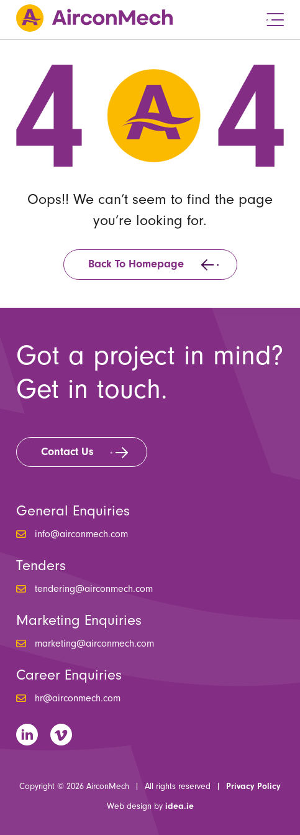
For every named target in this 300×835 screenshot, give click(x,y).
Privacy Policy (253, 786)
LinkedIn (27, 734)
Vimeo (61, 734)
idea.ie (179, 806)
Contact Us (67, 451)
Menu (275, 19)
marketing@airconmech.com (94, 643)
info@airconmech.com (81, 534)
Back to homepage (136, 263)
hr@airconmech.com (77, 698)
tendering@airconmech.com (94, 588)
